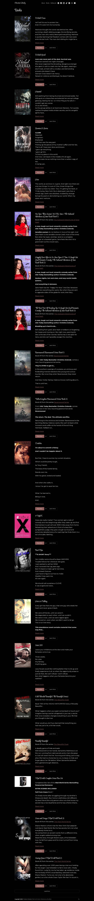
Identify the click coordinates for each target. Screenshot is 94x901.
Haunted (38, 91)
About (43, 3)
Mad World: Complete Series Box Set (49, 778)
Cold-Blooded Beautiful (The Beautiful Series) (51, 696)
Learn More (52, 47)
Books (47, 3)
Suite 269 (39, 645)
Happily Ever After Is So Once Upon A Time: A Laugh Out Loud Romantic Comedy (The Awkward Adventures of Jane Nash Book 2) (56, 260)
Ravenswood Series (61, 356)
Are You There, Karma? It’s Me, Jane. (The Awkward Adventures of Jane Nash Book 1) (54, 215)
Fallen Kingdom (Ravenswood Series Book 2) (51, 399)
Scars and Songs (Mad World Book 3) (49, 818)
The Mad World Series (62, 822)
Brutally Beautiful (41, 741)
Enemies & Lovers (41, 128)
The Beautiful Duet (61, 700)
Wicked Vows (40, 18)
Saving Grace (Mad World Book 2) (48, 858)
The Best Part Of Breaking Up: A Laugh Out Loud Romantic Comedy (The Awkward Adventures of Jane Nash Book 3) (57, 309)
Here (37, 179)
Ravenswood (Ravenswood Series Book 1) (49, 352)
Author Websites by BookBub (44, 899)
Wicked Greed (40, 55)
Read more (39, 43)
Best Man (39, 550)
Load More (47, 891)
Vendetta (38, 443)
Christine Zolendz (20, 3)
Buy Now (39, 47)
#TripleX (38, 516)
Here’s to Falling (41, 601)
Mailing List (53, 3)
